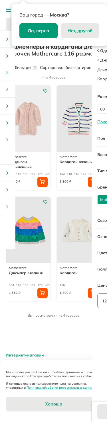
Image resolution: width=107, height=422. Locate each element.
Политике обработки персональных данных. (61, 388)
